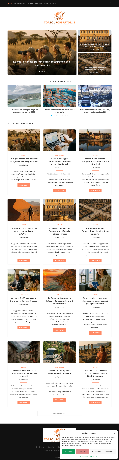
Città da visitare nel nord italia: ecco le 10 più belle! (59, 111)
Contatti (51, 447)
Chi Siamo (40, 447)
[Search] (110, 3)
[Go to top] (59, 457)
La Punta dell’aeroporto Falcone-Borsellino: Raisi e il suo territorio (59, 301)
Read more (23, 185)
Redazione (24, 165)
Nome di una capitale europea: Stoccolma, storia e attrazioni (95, 161)
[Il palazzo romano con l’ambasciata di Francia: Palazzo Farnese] (94, 41)
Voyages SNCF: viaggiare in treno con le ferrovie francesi (23, 299)
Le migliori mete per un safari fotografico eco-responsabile (24, 160)
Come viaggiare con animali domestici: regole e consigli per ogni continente (95, 301)
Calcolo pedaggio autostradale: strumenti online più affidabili (59, 161)
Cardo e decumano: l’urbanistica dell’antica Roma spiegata (95, 69)
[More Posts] (59, 413)
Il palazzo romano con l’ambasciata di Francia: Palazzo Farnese (94, 46)
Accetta (68, 452)
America (38, 3)
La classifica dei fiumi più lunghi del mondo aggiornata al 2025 (24, 111)
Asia (46, 3)
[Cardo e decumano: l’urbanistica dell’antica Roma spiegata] (94, 64)
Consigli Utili (20, 3)
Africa (30, 3)
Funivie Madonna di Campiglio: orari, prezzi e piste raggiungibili (95, 111)
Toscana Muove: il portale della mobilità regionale (59, 372)
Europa (52, 3)
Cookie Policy (83, 456)
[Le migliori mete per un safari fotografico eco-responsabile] (42, 52)
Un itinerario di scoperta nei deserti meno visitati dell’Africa (24, 231)
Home (10, 3)
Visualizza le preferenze (103, 452)
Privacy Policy (93, 456)
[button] (114, 433)
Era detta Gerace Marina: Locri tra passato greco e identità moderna (95, 373)
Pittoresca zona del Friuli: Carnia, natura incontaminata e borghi (24, 373)
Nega (82, 452)
